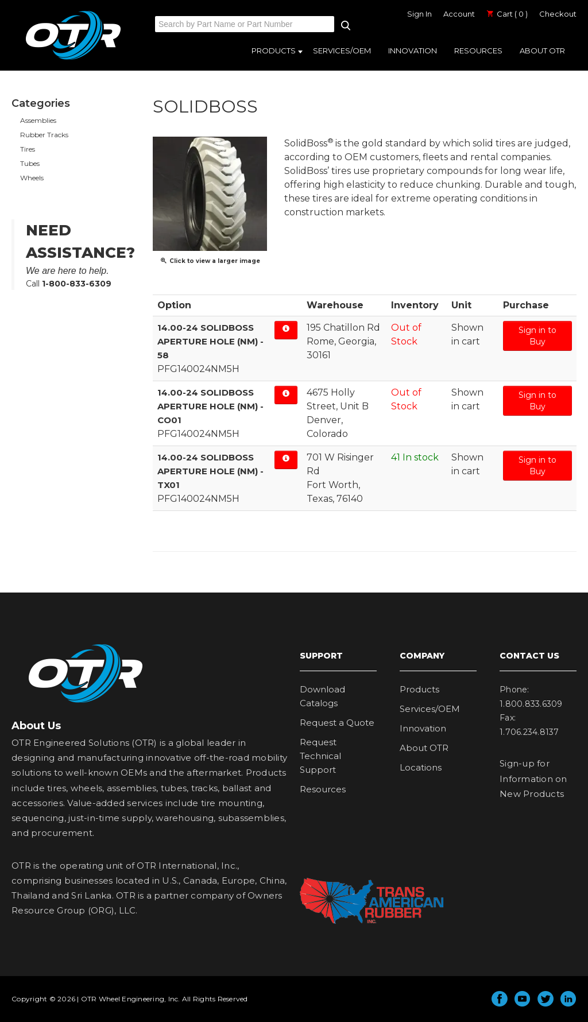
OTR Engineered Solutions (73, 59)
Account (459, 13)
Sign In (419, 13)
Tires (27, 149)
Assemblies (38, 120)
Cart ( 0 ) (507, 13)
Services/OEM (342, 50)
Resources (478, 50)
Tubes (30, 163)
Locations (421, 767)
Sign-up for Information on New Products (533, 778)
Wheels (32, 177)
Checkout (558, 13)
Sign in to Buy (537, 336)
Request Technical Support (320, 756)
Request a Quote (337, 722)
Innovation (412, 50)
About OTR (542, 50)
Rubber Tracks (44, 134)
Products (274, 50)
